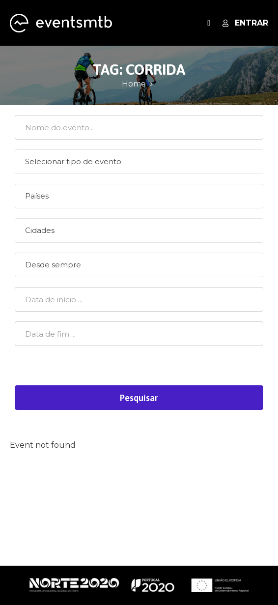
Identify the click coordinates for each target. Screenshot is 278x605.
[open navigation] (208, 23)
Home (134, 83)
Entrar (245, 23)
